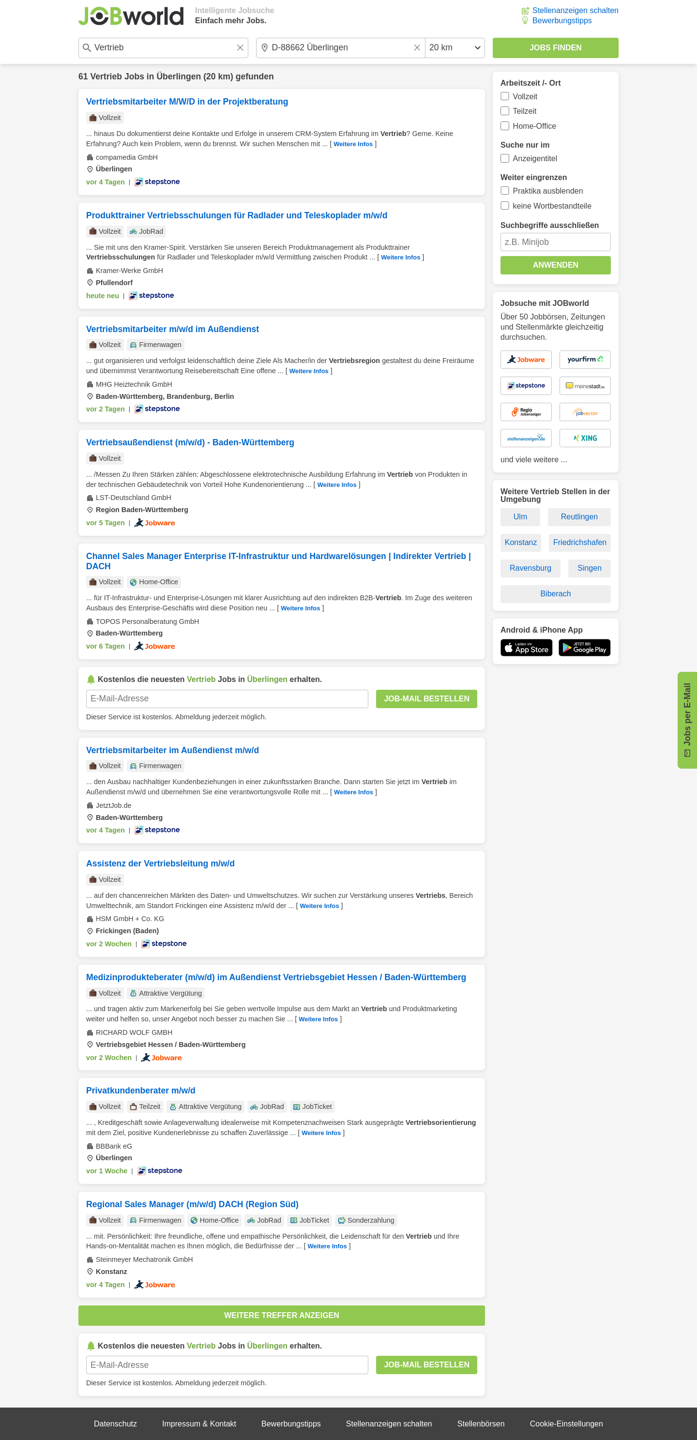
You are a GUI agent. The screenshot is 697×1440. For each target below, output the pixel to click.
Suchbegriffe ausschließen (549, 225)
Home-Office (535, 126)
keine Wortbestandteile (552, 206)
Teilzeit (525, 111)
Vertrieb (106, 76)
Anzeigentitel (535, 158)
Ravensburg (530, 568)
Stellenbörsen (481, 1424)
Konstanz (521, 542)
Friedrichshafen (579, 542)
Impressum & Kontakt (199, 1424)
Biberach (555, 594)
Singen (589, 568)
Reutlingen (579, 517)
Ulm (520, 517)
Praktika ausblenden (548, 191)
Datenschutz (115, 1424)
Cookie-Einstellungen (566, 1424)
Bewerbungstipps (562, 20)
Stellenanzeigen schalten (575, 10)
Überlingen (178, 76)
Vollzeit (525, 96)
